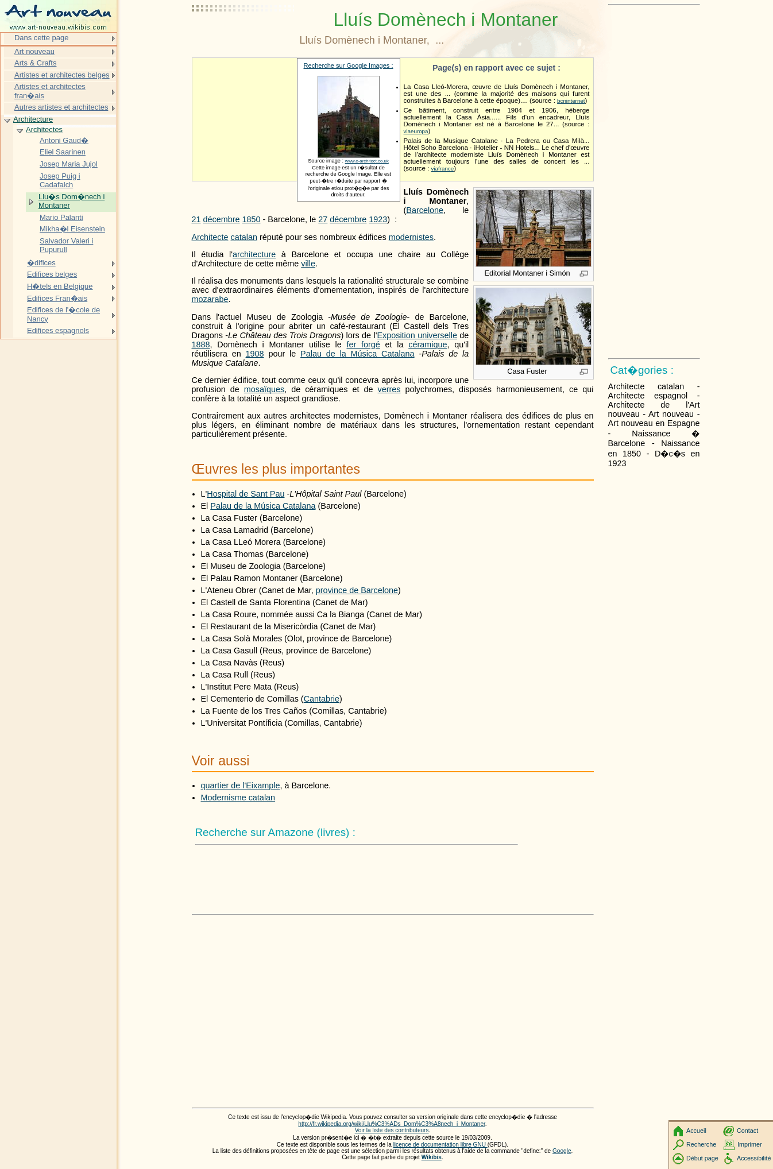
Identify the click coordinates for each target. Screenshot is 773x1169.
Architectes (44, 129)
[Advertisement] (243, 37)
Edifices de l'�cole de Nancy (63, 314)
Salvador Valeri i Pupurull (66, 245)
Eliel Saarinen (63, 152)
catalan (244, 237)
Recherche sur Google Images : (348, 65)
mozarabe (210, 299)
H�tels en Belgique (60, 286)
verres (389, 389)
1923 (378, 219)
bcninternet (571, 101)
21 (196, 219)
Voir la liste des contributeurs (392, 1130)
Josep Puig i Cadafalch (60, 180)
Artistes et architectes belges (62, 75)
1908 (255, 353)
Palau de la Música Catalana (357, 353)
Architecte (210, 237)
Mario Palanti (61, 217)
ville (308, 263)
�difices (41, 262)
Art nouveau (34, 51)
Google (561, 1151)
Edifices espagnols (58, 330)
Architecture (33, 119)
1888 (201, 344)
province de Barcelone (357, 590)
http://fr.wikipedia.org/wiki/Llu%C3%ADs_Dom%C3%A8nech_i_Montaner (391, 1124)
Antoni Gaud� (64, 140)
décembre (221, 219)
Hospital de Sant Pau (245, 493)
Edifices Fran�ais (57, 298)
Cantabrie (321, 698)
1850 (251, 219)
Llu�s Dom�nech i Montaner (71, 201)
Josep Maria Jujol (69, 164)
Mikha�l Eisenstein (72, 228)
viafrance (442, 168)
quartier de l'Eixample (240, 785)
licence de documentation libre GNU (440, 1144)
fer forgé (363, 344)
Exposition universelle (417, 335)
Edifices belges (52, 274)
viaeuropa (416, 131)
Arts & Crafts (35, 63)
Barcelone (424, 210)
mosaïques (264, 389)
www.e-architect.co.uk (367, 161)
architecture (254, 254)
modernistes (411, 237)
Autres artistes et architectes (61, 107)
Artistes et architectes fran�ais (50, 91)
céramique (427, 344)
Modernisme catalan (238, 797)
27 (322, 219)
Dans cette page (41, 37)
